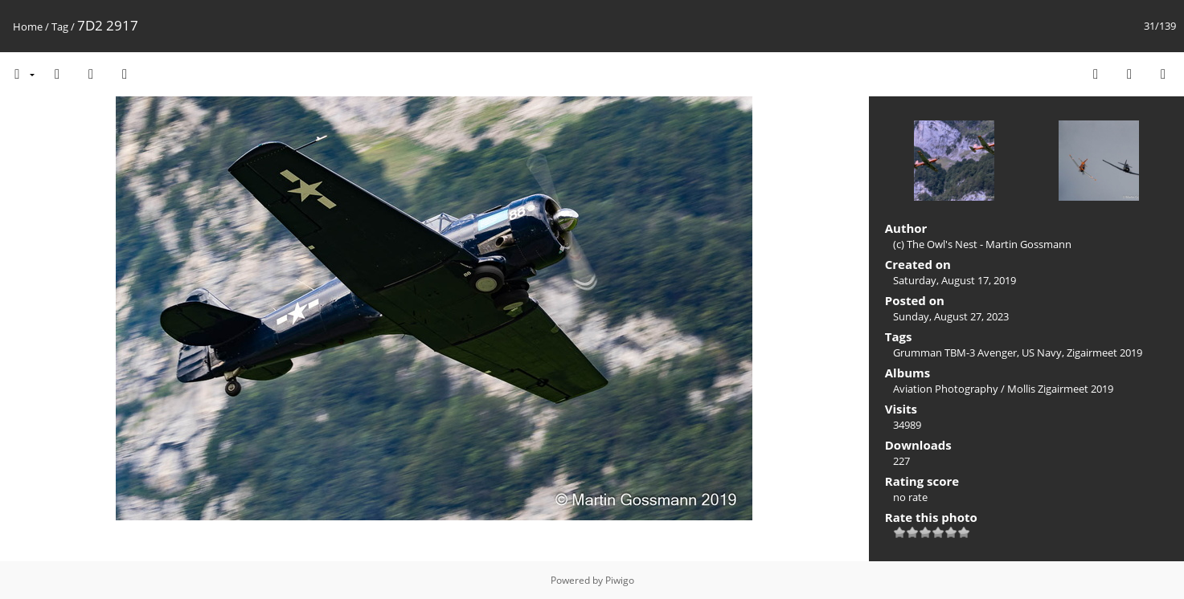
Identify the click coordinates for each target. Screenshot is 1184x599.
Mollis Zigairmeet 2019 (1060, 388)
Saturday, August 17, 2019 (954, 280)
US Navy (1042, 352)
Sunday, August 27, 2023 (951, 316)
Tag (59, 26)
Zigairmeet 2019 (1104, 352)
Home (28, 26)
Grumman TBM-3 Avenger (955, 352)
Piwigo (619, 580)
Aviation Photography (945, 388)
